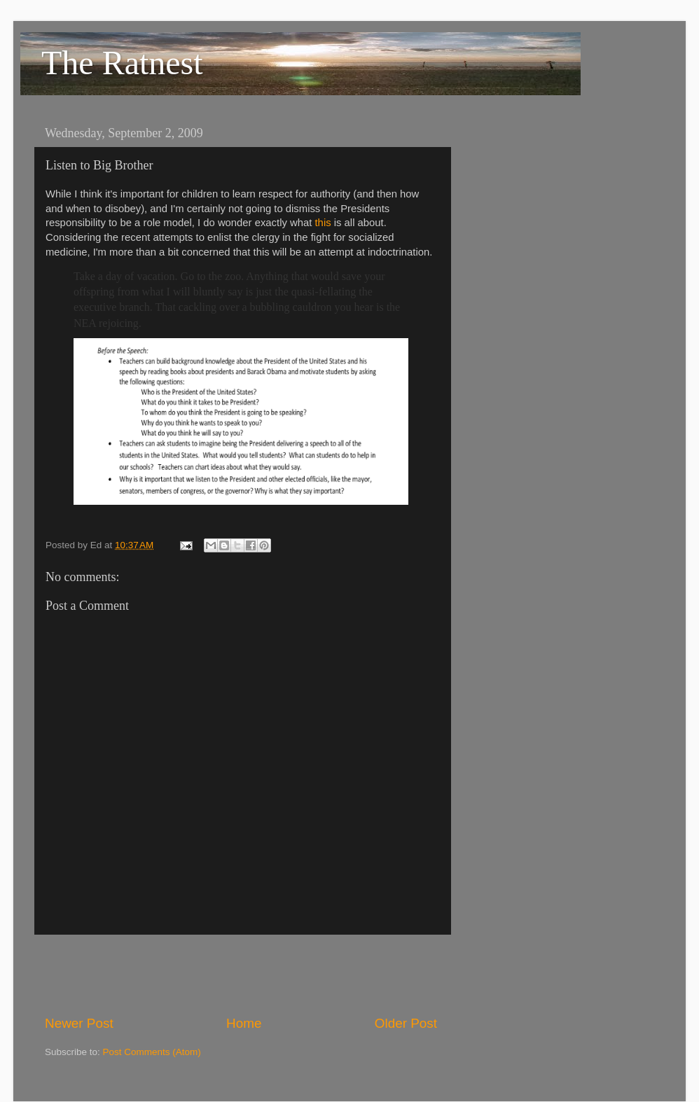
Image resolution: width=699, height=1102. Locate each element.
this (323, 222)
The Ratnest (122, 62)
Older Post (406, 1023)
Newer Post (79, 1023)
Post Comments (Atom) (152, 1052)
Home (243, 1023)
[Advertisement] (241, 975)
